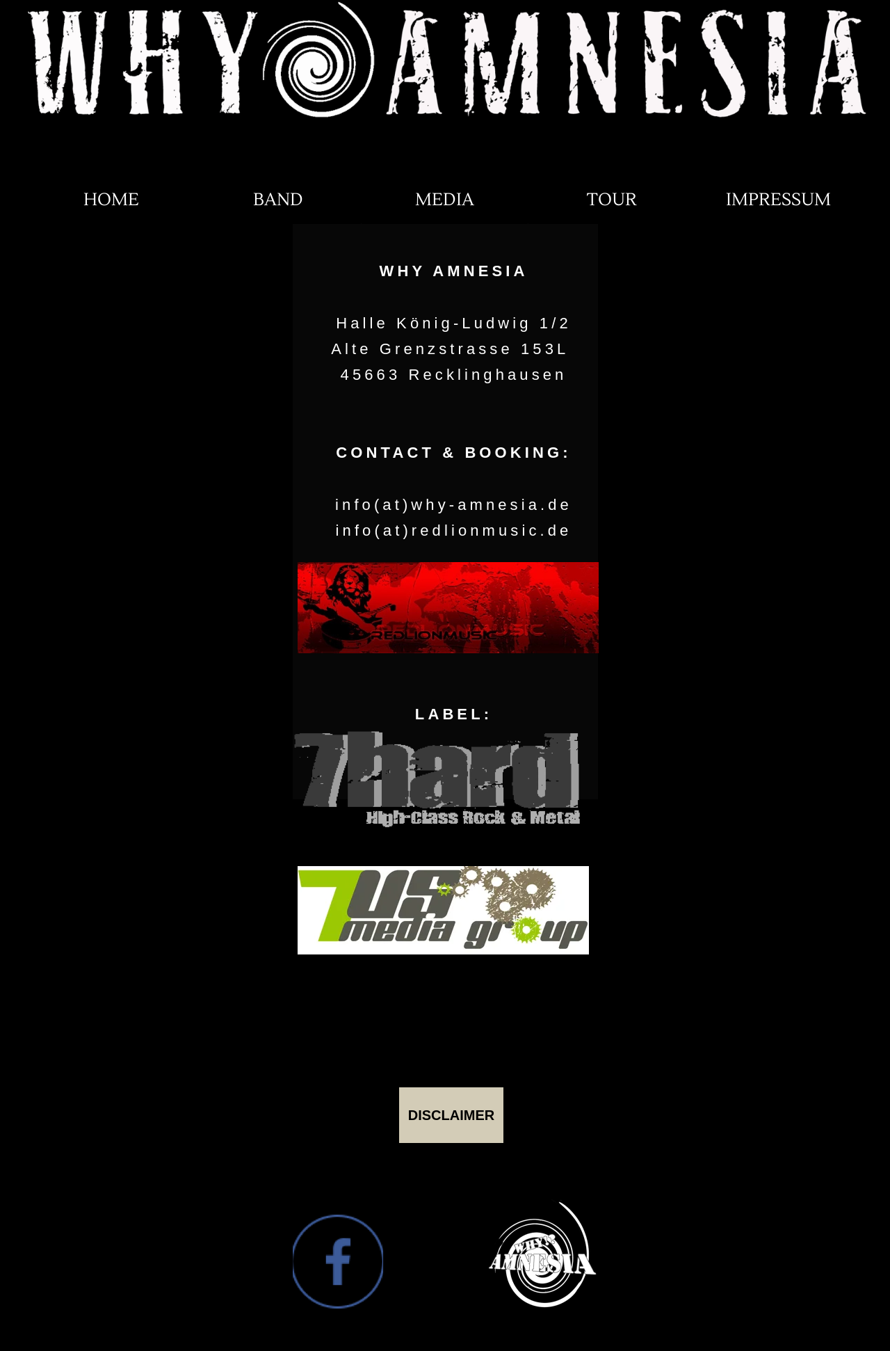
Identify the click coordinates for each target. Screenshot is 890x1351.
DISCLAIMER (451, 1115)
